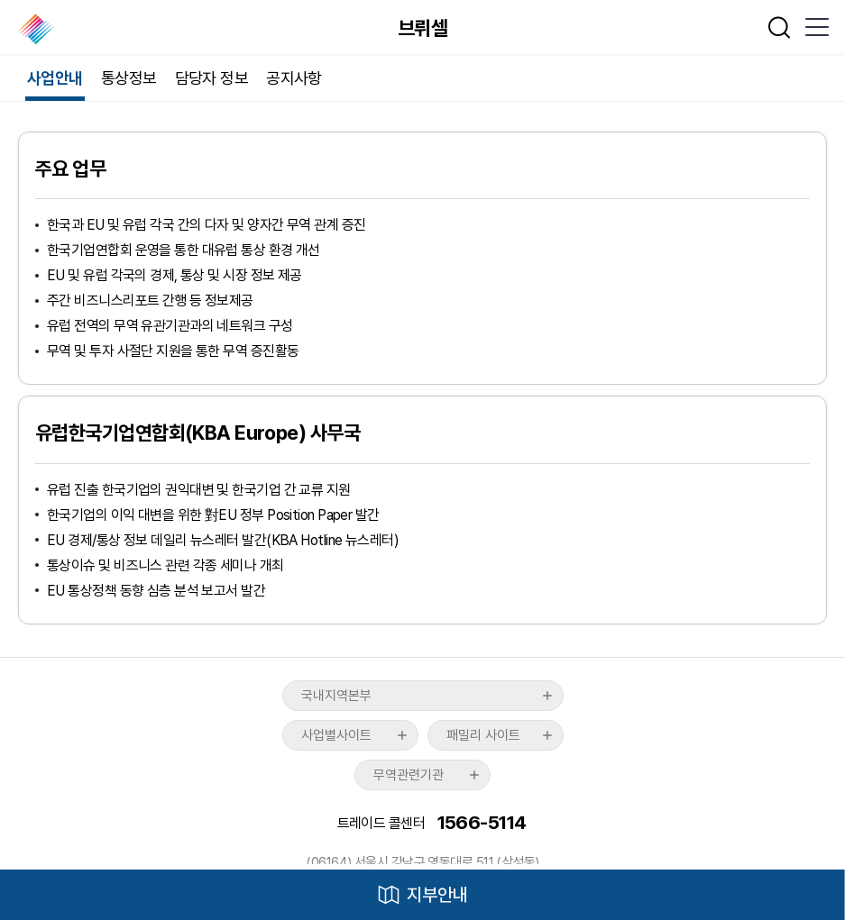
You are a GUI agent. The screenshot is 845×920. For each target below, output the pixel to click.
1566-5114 (482, 823)
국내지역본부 (336, 696)
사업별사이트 (336, 735)
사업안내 (55, 77)
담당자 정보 (212, 77)
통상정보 (129, 77)
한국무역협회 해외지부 (37, 29)
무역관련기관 (408, 775)
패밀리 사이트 (483, 735)
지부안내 (437, 895)
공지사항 (294, 77)
